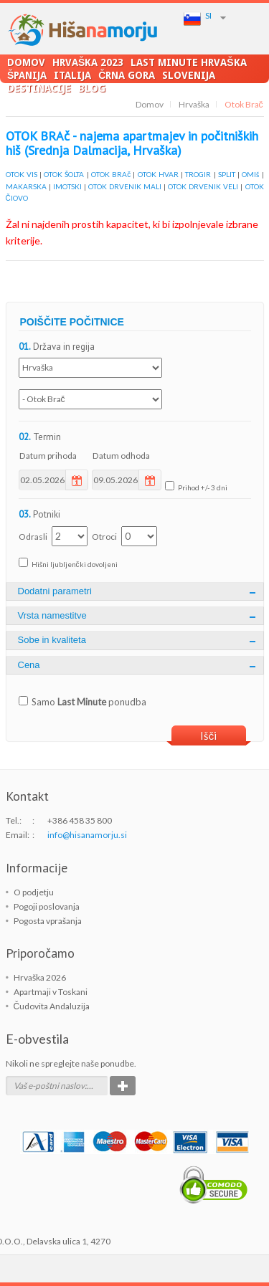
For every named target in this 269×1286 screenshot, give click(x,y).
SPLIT (226, 174)
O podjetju (34, 892)
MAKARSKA (26, 186)
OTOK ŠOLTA (64, 174)
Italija (72, 75)
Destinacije (39, 88)
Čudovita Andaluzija (52, 1006)
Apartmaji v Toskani (51, 991)
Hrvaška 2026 (40, 977)
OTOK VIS (21, 174)
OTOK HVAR (158, 174)
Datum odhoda (121, 455)
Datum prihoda (48, 455)
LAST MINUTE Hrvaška (188, 62)
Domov (26, 62)
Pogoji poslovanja (47, 906)
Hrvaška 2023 (87, 62)
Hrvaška (194, 104)
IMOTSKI (67, 186)
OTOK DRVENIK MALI (124, 186)
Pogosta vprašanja (48, 920)
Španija (27, 75)
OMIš (250, 174)
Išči (208, 735)
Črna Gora (126, 75)
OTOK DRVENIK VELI (203, 186)
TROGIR (198, 174)
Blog (91, 88)
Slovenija (188, 75)
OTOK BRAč (111, 174)
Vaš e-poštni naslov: (50, 1085)
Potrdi (123, 1085)
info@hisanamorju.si (87, 834)
